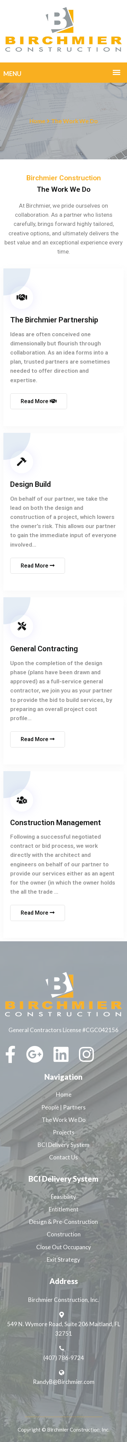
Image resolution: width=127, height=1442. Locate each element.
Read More (39, 401)
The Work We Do (64, 1119)
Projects (64, 1132)
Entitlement (64, 1209)
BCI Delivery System (63, 1144)
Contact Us (63, 1157)
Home (37, 121)
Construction (64, 1234)
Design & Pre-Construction (63, 1221)
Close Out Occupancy (63, 1247)
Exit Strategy (63, 1259)
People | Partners (63, 1107)
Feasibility (63, 1196)
